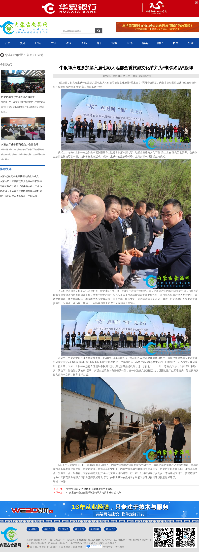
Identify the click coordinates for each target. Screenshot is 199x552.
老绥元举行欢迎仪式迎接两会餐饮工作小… (22, 186)
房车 (99, 43)
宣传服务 (63, 529)
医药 (84, 43)
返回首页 (32, 529)
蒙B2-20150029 (38, 543)
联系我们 (110, 529)
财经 (160, 43)
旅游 (130, 43)
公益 (191, 43)
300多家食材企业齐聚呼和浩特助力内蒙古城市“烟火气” (94, 492)
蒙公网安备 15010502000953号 (44, 547)
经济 (38, 43)
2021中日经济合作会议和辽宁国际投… (19, 196)
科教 (114, 43)
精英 (145, 43)
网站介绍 (49, 529)
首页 (8, 43)
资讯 (23, 43)
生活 (53, 43)
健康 (69, 43)
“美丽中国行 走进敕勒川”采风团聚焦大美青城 (89, 489)
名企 (175, 43)
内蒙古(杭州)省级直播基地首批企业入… (20, 176)
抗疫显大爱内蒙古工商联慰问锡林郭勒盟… (22, 191)
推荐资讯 (6, 169)
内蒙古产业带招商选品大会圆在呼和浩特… (22, 181)
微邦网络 (119, 547)
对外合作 (79, 529)
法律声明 (95, 529)
